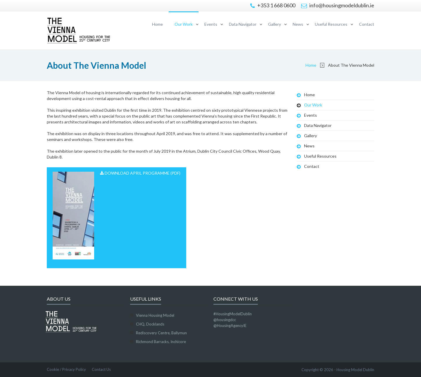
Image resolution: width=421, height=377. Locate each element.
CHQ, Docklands (150, 324)
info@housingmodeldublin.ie (337, 5)
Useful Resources (331, 24)
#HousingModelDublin (232, 313)
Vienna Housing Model (155, 315)
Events (210, 24)
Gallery (274, 24)
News (298, 24)
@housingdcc (224, 319)
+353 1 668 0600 (272, 5)
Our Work (184, 24)
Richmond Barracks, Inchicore (161, 341)
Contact (366, 24)
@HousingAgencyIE (229, 325)
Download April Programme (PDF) (116, 215)
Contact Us (101, 369)
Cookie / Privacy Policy (66, 369)
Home (157, 24)
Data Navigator (242, 24)
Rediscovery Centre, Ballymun (161, 332)
